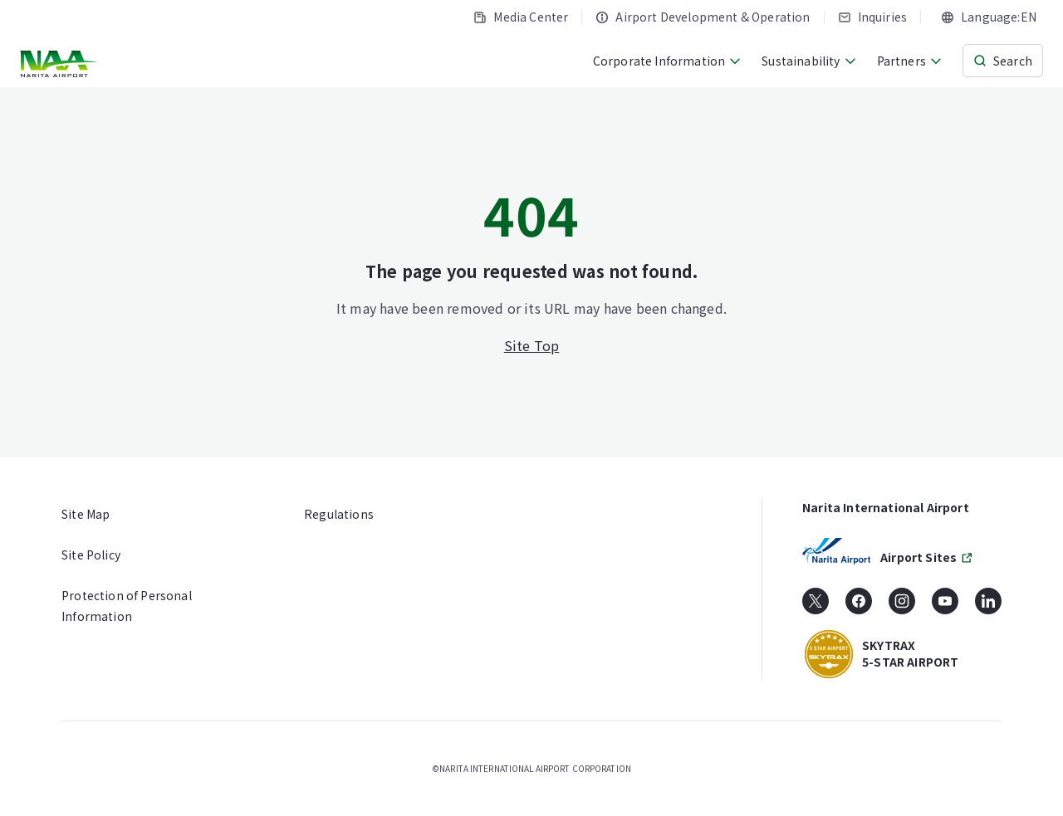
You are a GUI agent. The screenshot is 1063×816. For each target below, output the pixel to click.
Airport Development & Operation (702, 16)
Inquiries (873, 16)
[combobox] (988, 17)
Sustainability (809, 60)
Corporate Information (667, 60)
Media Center (520, 16)
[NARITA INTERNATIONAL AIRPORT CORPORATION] (60, 64)
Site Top (532, 345)
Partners (910, 60)
